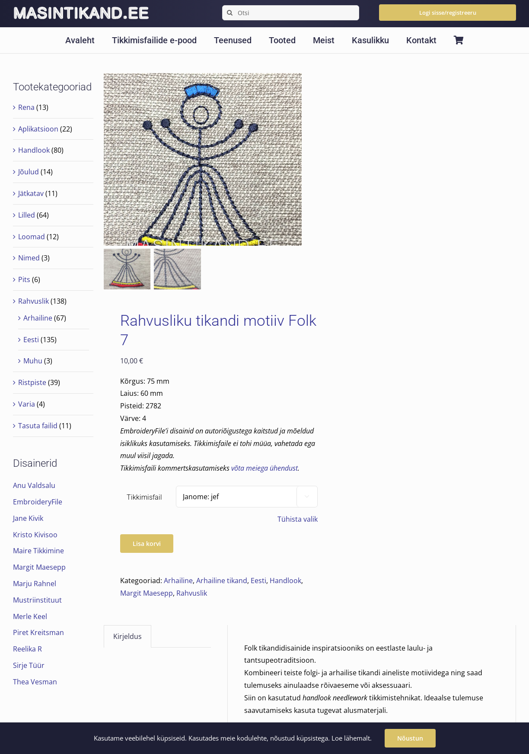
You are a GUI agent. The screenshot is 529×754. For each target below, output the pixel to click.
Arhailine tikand (221, 581)
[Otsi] (290, 12)
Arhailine (178, 581)
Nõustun (410, 738)
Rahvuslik (191, 593)
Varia (26, 404)
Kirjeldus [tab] (127, 637)
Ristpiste (32, 382)
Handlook (285, 581)
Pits (24, 279)
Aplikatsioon (38, 129)
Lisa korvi (147, 544)
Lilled (26, 215)
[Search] (229, 12)
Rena (26, 107)
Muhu (32, 361)
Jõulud (28, 171)
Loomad (31, 236)
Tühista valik (297, 519)
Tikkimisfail (144, 498)
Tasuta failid (37, 425)
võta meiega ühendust (264, 468)
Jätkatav (31, 193)
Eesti (258, 581)
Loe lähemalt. (351, 738)
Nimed (29, 258)
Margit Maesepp (146, 593)
